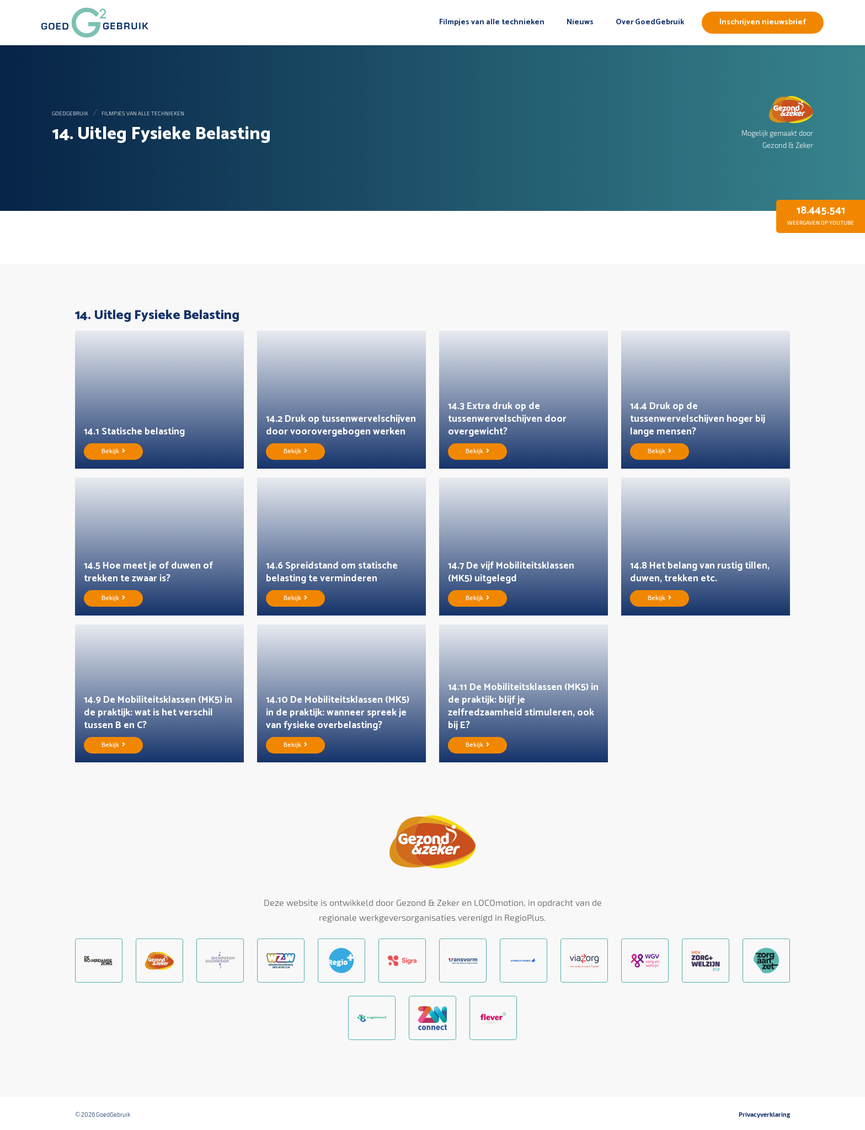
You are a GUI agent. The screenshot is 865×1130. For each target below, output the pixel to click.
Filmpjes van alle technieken (491, 22)
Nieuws (580, 22)
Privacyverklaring (764, 1114)
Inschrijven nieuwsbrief (762, 22)
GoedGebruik (70, 113)
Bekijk (113, 451)
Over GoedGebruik (650, 22)
